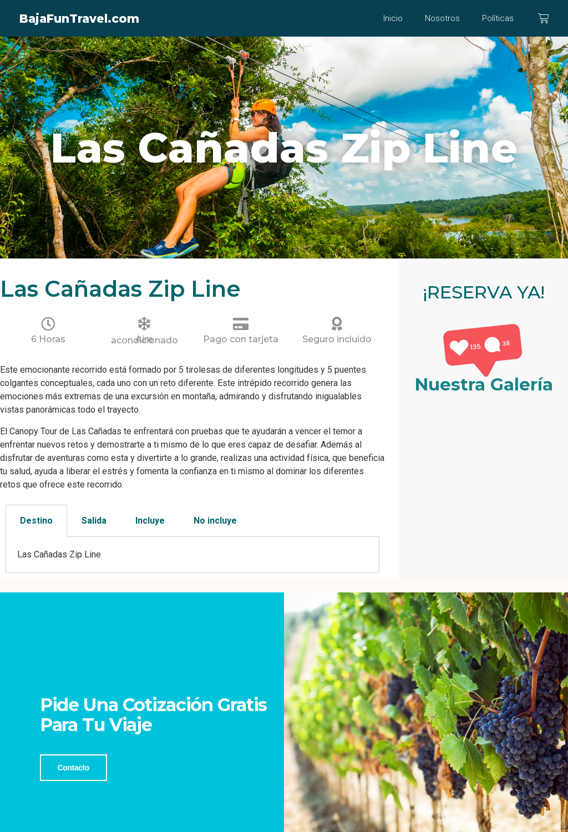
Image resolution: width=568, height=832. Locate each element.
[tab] (36, 521)
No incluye (215, 520)
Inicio (393, 18)
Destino (36, 520)
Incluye (150, 520)
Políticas (498, 18)
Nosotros (442, 18)
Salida (94, 520)
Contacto (73, 767)
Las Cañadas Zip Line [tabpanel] (59, 554)
